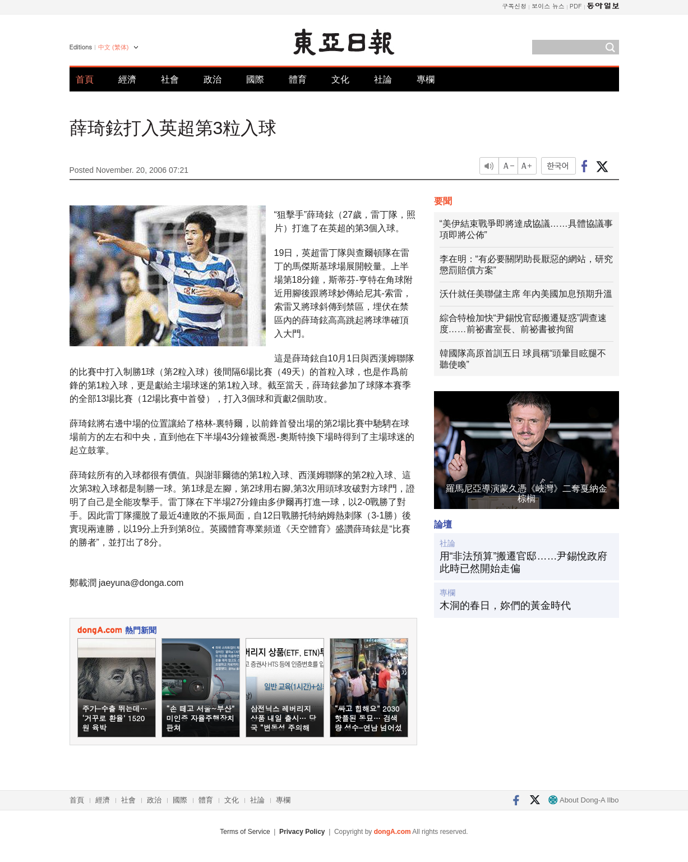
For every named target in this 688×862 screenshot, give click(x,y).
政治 (212, 79)
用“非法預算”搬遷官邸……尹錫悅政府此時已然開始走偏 (524, 562)
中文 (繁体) (113, 47)
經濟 (127, 79)
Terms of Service (245, 832)
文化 (340, 79)
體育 (298, 79)
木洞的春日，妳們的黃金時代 (505, 605)
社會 (170, 79)
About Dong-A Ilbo (583, 800)
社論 (383, 79)
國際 (255, 79)
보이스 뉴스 (548, 6)
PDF (576, 6)
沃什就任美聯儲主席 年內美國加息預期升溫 (526, 294)
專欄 (426, 79)
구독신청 (514, 6)
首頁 (85, 79)
